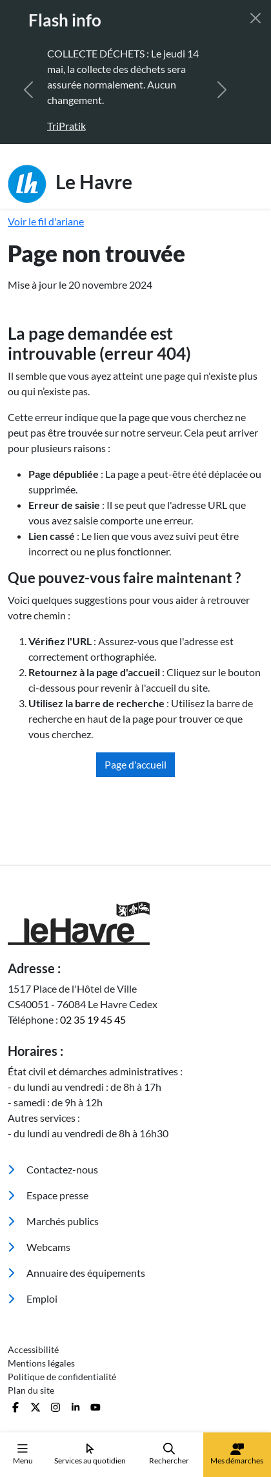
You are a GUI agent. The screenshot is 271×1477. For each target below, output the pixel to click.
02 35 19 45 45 (93, 1019)
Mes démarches (236, 1454)
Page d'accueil (135, 764)
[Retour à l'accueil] (135, 923)
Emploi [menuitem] (32, 1298)
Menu (23, 1454)
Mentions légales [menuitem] (41, 1363)
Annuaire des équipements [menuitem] (76, 1272)
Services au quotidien (90, 1454)
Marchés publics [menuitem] (53, 1221)
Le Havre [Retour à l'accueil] (70, 184)
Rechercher (169, 1454)
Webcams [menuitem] (39, 1247)
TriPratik (66, 125)
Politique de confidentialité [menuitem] (62, 1376)
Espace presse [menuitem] (48, 1195)
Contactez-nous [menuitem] (53, 1169)
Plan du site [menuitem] (31, 1390)
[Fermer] (255, 18)
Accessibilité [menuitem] (33, 1349)
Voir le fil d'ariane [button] (46, 221)
